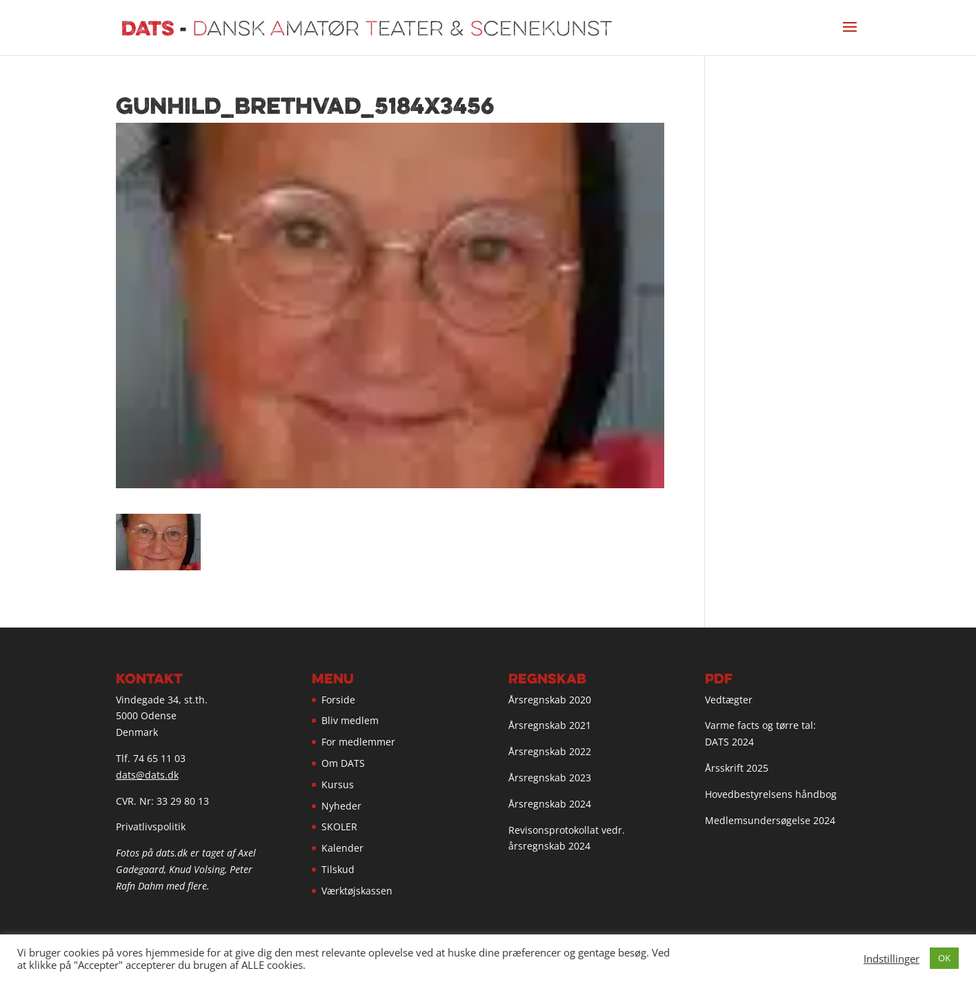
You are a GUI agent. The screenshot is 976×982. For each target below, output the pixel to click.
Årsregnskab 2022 (549, 751)
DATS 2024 (729, 741)
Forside (338, 699)
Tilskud (338, 869)
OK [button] (944, 958)
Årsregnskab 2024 (549, 803)
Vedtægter (729, 699)
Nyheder (341, 805)
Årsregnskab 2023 (549, 777)
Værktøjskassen (356, 890)
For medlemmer (358, 741)
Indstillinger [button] (891, 958)
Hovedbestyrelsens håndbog (771, 794)
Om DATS (343, 763)
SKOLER (339, 826)
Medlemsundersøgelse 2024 (770, 820)
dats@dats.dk (147, 774)
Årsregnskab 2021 (549, 725)
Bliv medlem (350, 720)
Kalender (342, 847)
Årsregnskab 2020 (549, 699)
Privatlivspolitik (151, 826)
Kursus (337, 784)
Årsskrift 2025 (736, 767)
